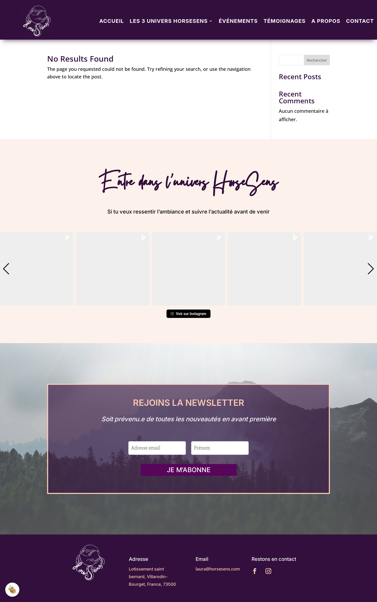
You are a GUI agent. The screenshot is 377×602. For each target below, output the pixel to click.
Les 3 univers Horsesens (169, 21)
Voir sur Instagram (188, 314)
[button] (188, 302)
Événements (238, 21)
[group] (36, 269)
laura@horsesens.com (218, 569)
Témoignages (284, 21)
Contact (360, 21)
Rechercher (317, 60)
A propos (325, 21)
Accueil (111, 21)
